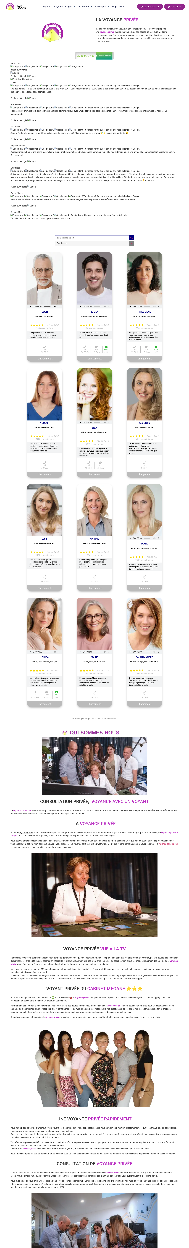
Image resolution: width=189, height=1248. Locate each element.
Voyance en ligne (63, 6)
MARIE (94, 496)
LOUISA (45, 496)
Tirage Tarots (117, 6)
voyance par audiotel (168, 682)
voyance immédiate (22, 649)
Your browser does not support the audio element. (44, 145)
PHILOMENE (144, 150)
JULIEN (94, 150)
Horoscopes (100, 6)
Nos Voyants (83, 6)
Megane (45, 6)
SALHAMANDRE (144, 496)
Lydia (44, 377)
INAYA (144, 382)
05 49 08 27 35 (85, 55)
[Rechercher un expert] (92, 76)
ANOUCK (44, 261)
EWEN (44, 150)
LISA (94, 266)
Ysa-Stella (144, 261)
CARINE (94, 377)
